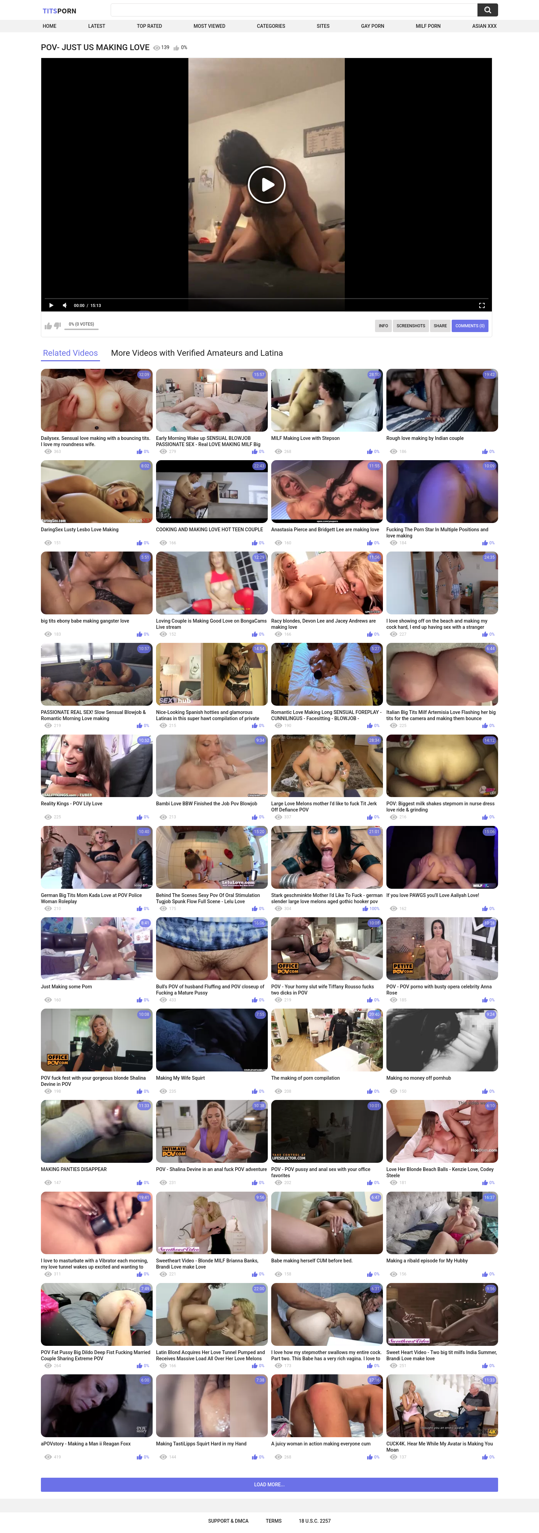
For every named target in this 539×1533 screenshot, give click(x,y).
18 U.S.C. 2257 (315, 1521)
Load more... (269, 1484)
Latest (97, 26)
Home (49, 26)
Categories (271, 26)
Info (383, 325)
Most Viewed (209, 26)
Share (440, 325)
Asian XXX (484, 26)
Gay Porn (372, 26)
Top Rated (149, 26)
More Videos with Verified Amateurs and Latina (197, 353)
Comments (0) (470, 325)
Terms (274, 1521)
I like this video (48, 325)
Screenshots (411, 325)
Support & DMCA (228, 1521)
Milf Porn (428, 26)
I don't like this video (57, 325)
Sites (323, 26)
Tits (59, 10)
